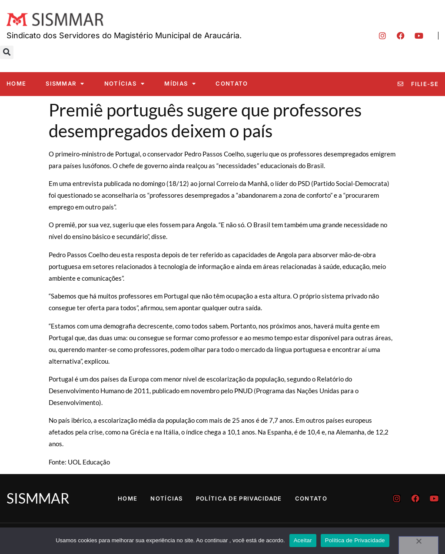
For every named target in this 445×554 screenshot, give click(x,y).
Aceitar (303, 540)
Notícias (124, 83)
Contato (232, 83)
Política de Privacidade (239, 498)
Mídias (180, 83)
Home (16, 83)
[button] (6, 52)
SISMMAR (65, 83)
